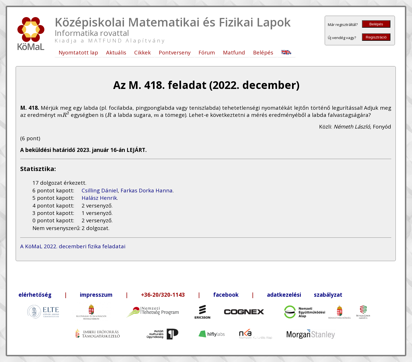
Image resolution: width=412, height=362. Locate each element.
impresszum (96, 294)
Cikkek (142, 52)
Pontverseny (175, 52)
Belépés (376, 24)
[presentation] (63, 114)
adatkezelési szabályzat (304, 294)
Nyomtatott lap (78, 52)
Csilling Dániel (100, 190)
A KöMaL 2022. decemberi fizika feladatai (72, 246)
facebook (226, 294)
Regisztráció (376, 37)
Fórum (206, 52)
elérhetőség (34, 294)
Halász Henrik (99, 197)
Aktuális (116, 52)
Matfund (234, 52)
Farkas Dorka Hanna (147, 190)
